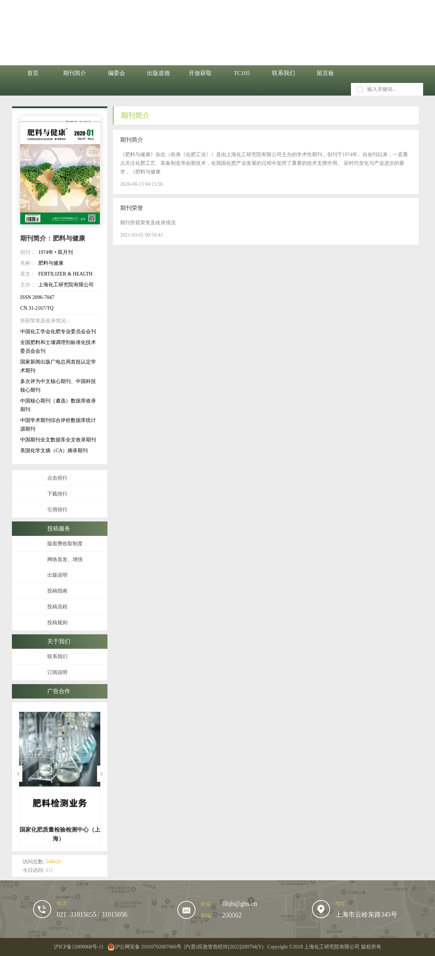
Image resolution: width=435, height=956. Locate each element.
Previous (18, 774)
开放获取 (200, 73)
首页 (33, 73)
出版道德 (158, 73)
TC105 (242, 73)
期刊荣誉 (131, 208)
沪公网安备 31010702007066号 (144, 947)
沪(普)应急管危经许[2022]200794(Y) (223, 947)
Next (101, 774)
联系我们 (283, 73)
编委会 (116, 73)
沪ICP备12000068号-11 (79, 947)
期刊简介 (74, 73)
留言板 (325, 73)
